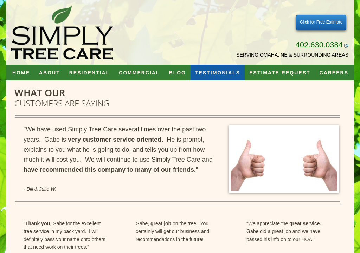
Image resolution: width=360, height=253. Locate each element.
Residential (89, 73)
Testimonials (217, 73)
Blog (177, 73)
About (49, 73)
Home (21, 73)
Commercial (139, 73)
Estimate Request (279, 73)
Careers (334, 73)
